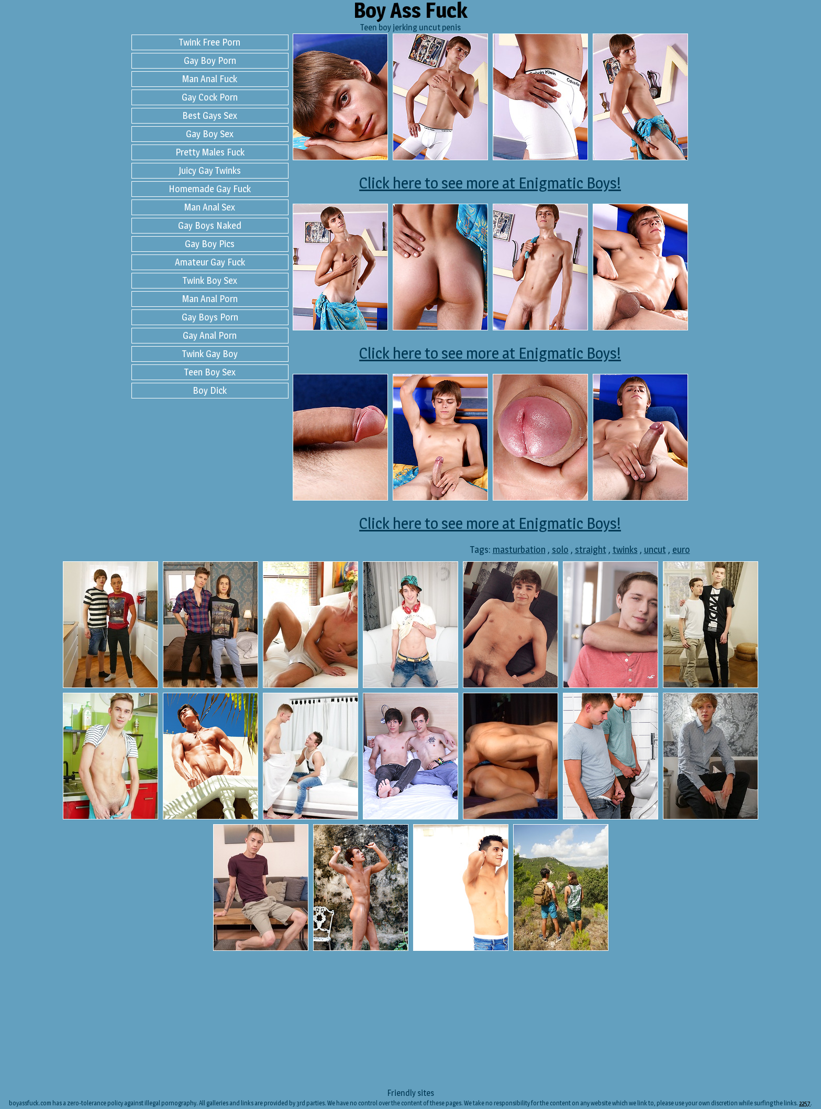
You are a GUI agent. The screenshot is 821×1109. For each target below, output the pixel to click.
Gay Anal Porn (210, 335)
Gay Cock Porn (210, 97)
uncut (655, 549)
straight (590, 549)
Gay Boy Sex (210, 133)
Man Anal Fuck (209, 78)
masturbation (519, 549)
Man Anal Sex (209, 207)
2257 (805, 1103)
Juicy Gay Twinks (210, 170)
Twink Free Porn (209, 42)
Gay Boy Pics (210, 243)
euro (681, 549)
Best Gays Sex (209, 115)
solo (560, 549)
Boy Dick (210, 390)
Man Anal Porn (210, 298)
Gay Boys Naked (209, 225)
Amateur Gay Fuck (210, 262)
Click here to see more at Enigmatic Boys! (490, 182)
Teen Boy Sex (210, 372)
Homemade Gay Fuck (210, 188)
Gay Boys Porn (210, 317)
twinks (625, 549)
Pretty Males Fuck (210, 152)
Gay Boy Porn (210, 60)
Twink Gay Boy (210, 353)
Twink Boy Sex (210, 280)
